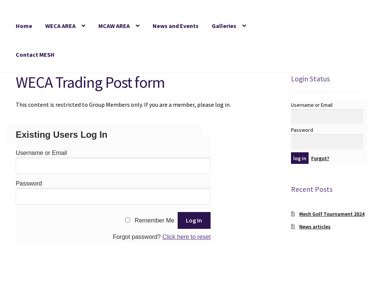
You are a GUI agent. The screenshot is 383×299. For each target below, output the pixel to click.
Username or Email (41, 153)
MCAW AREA (114, 25)
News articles (315, 226)
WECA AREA (60, 25)
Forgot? (320, 158)
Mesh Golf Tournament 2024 (331, 214)
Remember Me (154, 220)
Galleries (224, 25)
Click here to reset (186, 237)
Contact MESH (35, 54)
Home (24, 25)
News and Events (176, 25)
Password (29, 183)
